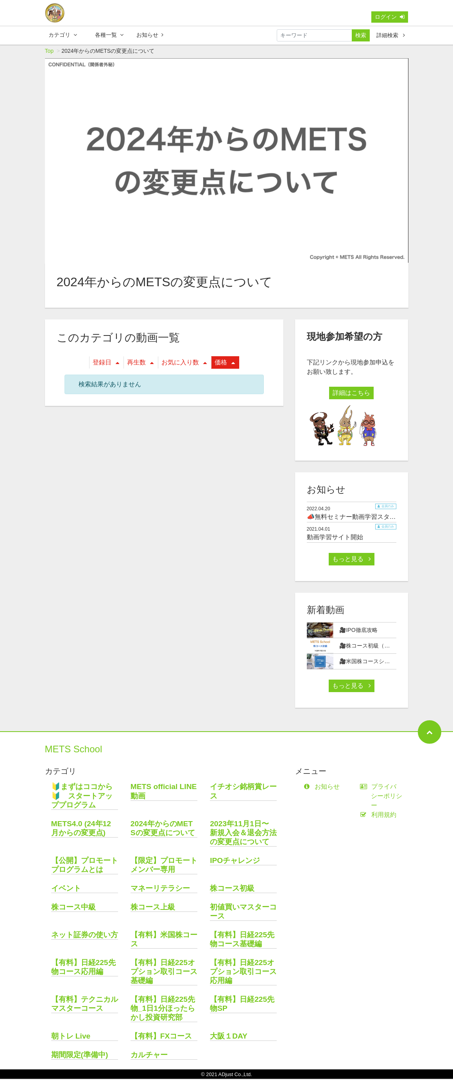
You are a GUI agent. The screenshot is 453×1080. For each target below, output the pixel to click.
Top (49, 52)
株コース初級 (232, 889)
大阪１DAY (228, 1037)
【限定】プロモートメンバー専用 (164, 866)
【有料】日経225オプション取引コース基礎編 (164, 973)
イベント (66, 889)
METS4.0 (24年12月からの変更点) (81, 829)
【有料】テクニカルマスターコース (84, 1005)
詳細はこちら (351, 394)
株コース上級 (153, 908)
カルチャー (149, 1056)
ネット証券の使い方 (84, 936)
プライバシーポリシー (382, 797)
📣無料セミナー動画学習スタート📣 (358, 518)
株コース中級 (73, 908)
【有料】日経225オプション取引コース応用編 (243, 973)
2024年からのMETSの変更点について (163, 829)
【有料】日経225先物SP (242, 1005)
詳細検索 (390, 35)
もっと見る (351, 560)
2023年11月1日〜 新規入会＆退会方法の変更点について (243, 834)
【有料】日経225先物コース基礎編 (242, 940)
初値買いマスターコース (243, 912)
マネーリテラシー (160, 889)
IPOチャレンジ (235, 862)
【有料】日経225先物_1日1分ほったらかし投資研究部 (163, 1009)
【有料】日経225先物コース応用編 (83, 968)
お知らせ (149, 35)
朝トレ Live (71, 1037)
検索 (360, 35)
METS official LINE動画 (164, 792)
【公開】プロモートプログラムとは (84, 866)
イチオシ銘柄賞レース (243, 792)
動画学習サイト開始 (335, 538)
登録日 (106, 363)
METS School (73, 750)
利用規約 (379, 816)
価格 (225, 363)
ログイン (390, 17)
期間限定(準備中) (79, 1056)
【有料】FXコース (161, 1037)
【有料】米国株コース (164, 940)
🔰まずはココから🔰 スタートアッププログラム (82, 797)
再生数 (140, 363)
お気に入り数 (184, 363)
